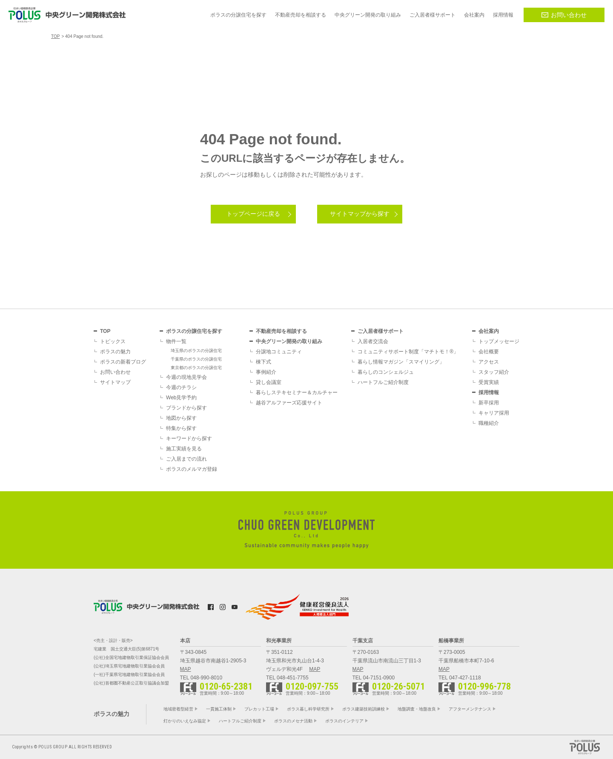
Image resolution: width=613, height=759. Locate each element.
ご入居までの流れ (186, 459)
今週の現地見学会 (186, 377)
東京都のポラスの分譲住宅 (196, 367)
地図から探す (181, 418)
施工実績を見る (184, 449)
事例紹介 (266, 372)
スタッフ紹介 (493, 372)
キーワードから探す (189, 438)
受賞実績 (488, 382)
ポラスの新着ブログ (123, 362)
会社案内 (488, 331)
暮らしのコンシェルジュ (386, 372)
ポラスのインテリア (344, 721)
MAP (185, 669)
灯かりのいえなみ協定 (184, 721)
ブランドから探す (186, 408)
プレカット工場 (259, 709)
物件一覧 (176, 341)
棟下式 (263, 362)
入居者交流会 (373, 341)
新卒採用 (488, 403)
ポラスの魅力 (115, 352)
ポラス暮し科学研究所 (308, 709)
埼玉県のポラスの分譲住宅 (196, 350)
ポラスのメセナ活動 (293, 721)
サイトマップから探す (360, 213)
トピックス (113, 341)
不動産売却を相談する (281, 331)
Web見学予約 (181, 398)
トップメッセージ (498, 341)
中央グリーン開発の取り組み (289, 341)
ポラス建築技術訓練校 (363, 709)
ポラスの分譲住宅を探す (194, 331)
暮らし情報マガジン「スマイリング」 (401, 362)
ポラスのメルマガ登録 (191, 469)
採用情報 (488, 392)
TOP (105, 331)
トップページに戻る (253, 213)
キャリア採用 (493, 413)
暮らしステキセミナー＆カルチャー (297, 392)
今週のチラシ (181, 387)
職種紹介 (488, 423)
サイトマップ (115, 382)
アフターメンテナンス (470, 709)
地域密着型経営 (178, 709)
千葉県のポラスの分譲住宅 (196, 359)
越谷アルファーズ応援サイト (289, 403)
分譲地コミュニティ (279, 352)
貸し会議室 (268, 382)
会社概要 (488, 352)
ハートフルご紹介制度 (383, 382)
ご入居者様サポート (381, 331)
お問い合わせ (564, 14)
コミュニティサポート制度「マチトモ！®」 (408, 352)
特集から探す (181, 428)
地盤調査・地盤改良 (417, 709)
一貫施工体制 (219, 709)
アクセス (488, 362)
